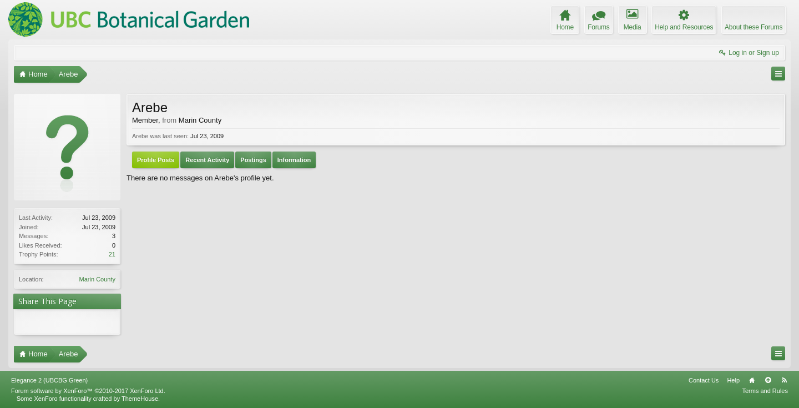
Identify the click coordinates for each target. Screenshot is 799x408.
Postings (253, 160)
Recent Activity (207, 160)
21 (112, 254)
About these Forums (753, 27)
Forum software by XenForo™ (88, 390)
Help (733, 380)
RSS (784, 380)
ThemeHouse (140, 398)
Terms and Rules (765, 390)
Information (294, 160)
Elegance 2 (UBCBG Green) (49, 380)
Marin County (97, 279)
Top (768, 380)
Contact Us (704, 380)
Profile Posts (155, 160)
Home (752, 380)
